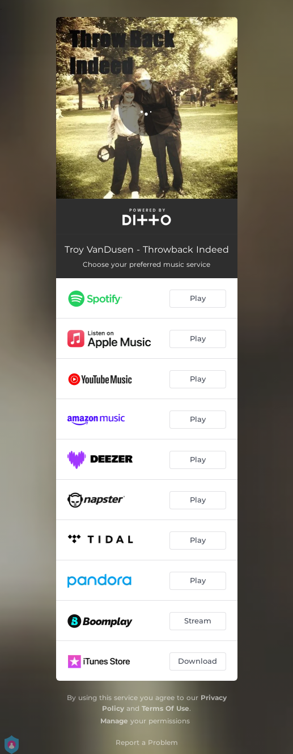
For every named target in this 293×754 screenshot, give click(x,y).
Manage (114, 721)
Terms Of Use (165, 708)
